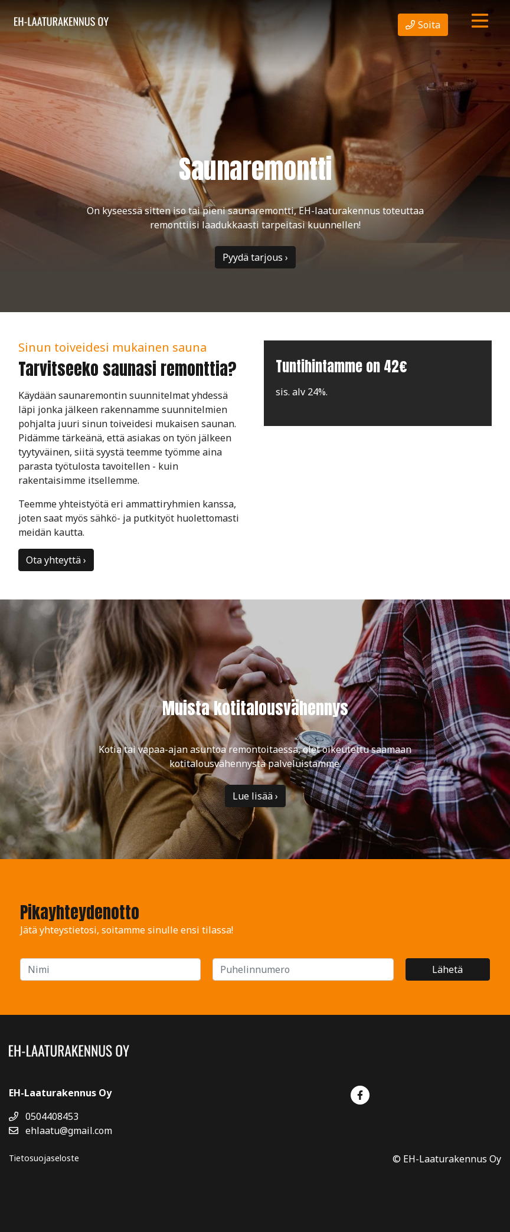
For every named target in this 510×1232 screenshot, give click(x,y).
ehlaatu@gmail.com (60, 1130)
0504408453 (44, 1116)
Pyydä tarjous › (255, 257)
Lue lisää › (255, 795)
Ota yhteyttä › (56, 559)
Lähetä (447, 969)
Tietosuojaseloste (44, 1158)
